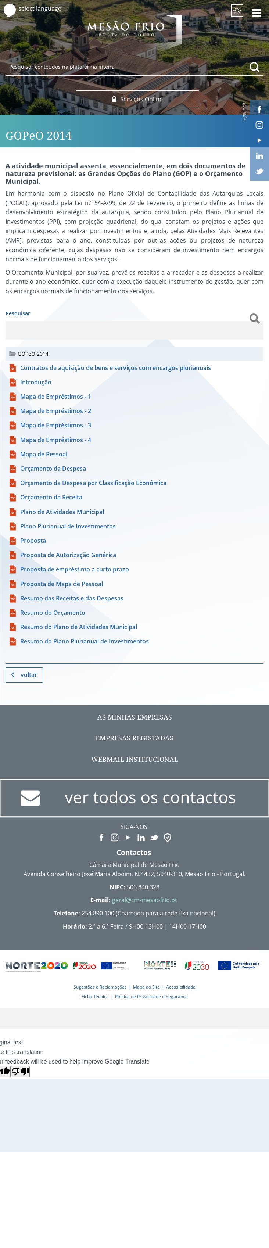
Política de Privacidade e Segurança (151, 996)
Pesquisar (18, 313)
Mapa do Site (146, 987)
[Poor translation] (20, 1071)
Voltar (29, 675)
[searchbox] (134, 66)
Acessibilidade (181, 987)
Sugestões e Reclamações (100, 987)
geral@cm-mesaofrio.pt (144, 900)
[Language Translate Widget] (47, 9)
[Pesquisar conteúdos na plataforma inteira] (255, 67)
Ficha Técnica (95, 996)
